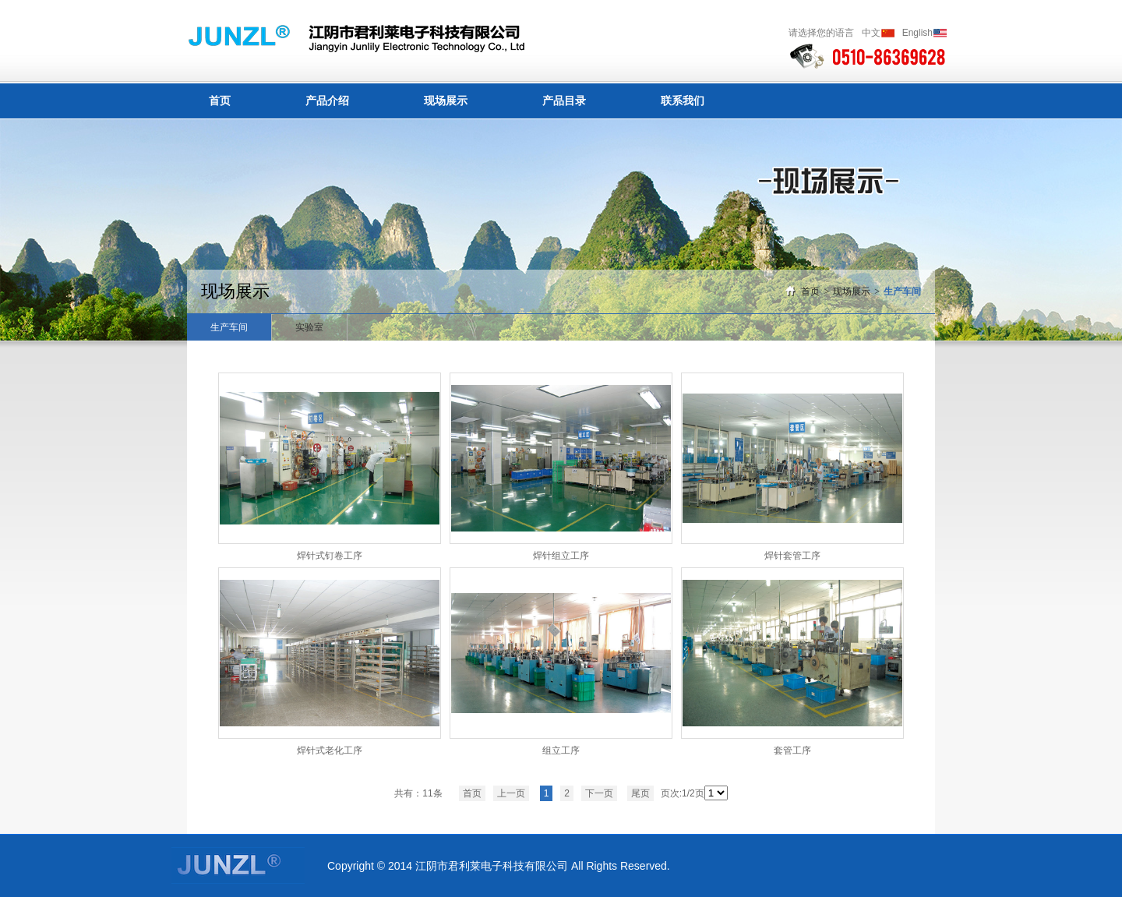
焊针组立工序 (561, 555)
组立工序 (561, 750)
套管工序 (792, 750)
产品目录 (564, 100)
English (917, 32)
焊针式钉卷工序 (329, 555)
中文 (871, 32)
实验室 (309, 327)
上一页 (511, 793)
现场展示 (446, 100)
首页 (220, 100)
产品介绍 (327, 100)
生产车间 (902, 291)
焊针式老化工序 (329, 750)
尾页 (640, 793)
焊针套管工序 (792, 555)
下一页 (599, 793)
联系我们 (682, 100)
